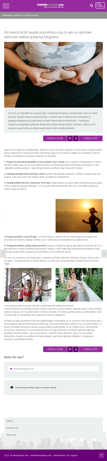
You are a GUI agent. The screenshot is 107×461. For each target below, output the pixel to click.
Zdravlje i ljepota (20, 15)
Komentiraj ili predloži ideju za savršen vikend (35, 387)
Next (100, 216)
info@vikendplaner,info (22, 368)
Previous (7, 216)
